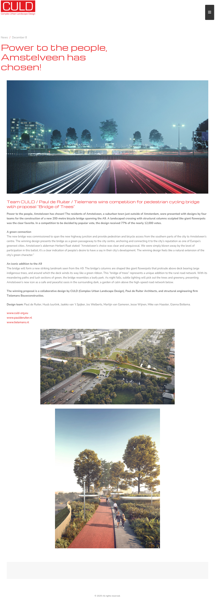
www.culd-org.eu (17, 313)
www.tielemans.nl (18, 322)
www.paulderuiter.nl (19, 318)
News (4, 37)
